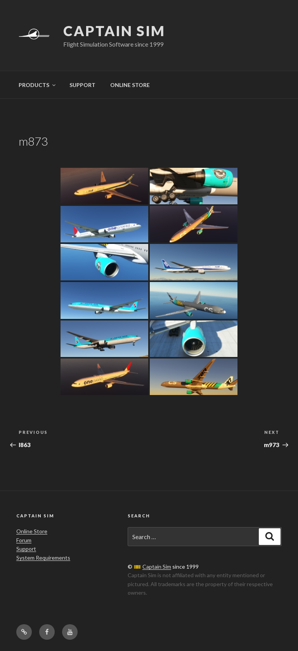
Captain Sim (114, 30)
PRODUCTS (38, 85)
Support (26, 548)
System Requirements (43, 557)
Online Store (31, 531)
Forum (23, 540)
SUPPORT (82, 85)
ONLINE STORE (130, 85)
